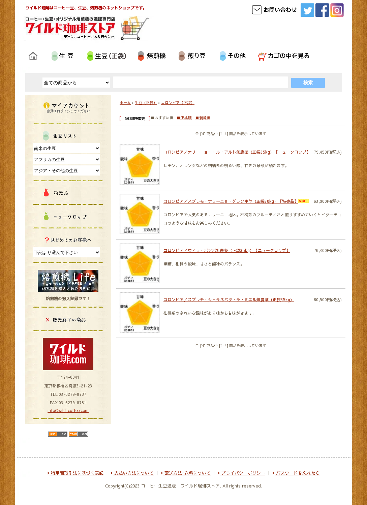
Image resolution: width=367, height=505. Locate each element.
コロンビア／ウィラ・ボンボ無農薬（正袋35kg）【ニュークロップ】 (226, 250)
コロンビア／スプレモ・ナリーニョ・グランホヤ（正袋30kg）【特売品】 (236, 201)
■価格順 (184, 117)
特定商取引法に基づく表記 (75, 473)
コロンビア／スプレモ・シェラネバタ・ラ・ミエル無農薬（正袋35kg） (228, 299)
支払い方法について (132, 473)
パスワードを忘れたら (296, 473)
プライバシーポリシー (241, 473)
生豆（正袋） (146, 102)
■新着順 (202, 117)
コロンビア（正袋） (177, 102)
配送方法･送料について (186, 473)
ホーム (125, 102)
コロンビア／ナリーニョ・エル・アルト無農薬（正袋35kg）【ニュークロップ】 (236, 152)
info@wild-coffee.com (68, 410)
